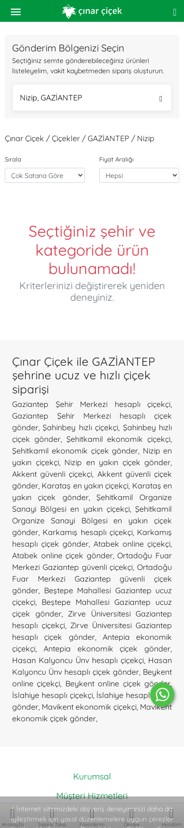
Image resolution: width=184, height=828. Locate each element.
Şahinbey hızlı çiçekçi (80, 427)
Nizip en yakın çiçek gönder (117, 462)
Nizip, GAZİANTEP (91, 99)
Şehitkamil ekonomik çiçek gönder (75, 450)
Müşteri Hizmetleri (92, 795)
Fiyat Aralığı (116, 159)
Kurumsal (92, 776)
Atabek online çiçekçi (131, 544)
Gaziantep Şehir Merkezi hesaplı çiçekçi (91, 404)
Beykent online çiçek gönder (117, 683)
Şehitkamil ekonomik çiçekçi (118, 439)
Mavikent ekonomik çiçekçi (89, 707)
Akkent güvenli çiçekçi (52, 474)
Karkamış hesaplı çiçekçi (88, 532)
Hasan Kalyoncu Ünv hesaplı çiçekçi (78, 660)
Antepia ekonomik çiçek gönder (107, 648)
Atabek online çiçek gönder (62, 555)
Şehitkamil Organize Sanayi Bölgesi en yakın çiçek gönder (92, 520)
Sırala (13, 159)
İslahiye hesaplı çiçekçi (52, 695)
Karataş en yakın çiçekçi (85, 485)
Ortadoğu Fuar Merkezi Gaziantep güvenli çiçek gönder (92, 578)
